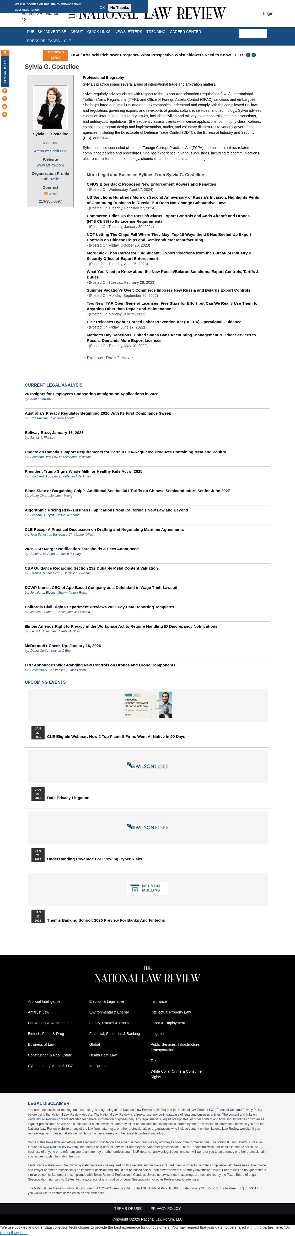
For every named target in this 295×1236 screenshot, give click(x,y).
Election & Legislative (106, 1002)
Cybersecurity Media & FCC (51, 1066)
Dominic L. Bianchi (76, 573)
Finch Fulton (77, 670)
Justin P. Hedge (71, 554)
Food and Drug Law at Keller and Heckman (60, 457)
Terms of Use (226, 1110)
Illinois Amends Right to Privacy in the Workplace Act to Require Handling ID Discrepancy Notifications (121, 626)
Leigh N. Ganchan (43, 631)
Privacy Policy (252, 1110)
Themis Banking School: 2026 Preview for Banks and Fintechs (106, 920)
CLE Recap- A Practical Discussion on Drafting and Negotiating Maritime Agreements (104, 529)
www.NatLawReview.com (45, 1119)
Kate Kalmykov (40, 399)
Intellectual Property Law (171, 1012)
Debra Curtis (39, 651)
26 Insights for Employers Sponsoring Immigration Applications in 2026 (92, 394)
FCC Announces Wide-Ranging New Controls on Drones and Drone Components (100, 665)
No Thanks (119, 7)
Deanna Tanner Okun (45, 573)
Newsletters (128, 32)
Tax (154, 1061)
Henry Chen (38, 496)
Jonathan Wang (61, 496)
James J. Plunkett (42, 437)
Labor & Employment (168, 1023)
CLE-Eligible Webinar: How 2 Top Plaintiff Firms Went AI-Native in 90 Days (116, 736)
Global (94, 1045)
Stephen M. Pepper (43, 554)
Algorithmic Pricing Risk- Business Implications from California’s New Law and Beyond (106, 510)
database (173, 1115)
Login (268, 13)
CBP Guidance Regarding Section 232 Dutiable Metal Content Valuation (91, 568)
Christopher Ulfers (81, 534)
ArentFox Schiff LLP (50, 151)
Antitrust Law (38, 1012)
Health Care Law (103, 1055)
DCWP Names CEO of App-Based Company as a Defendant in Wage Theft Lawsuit (101, 587)
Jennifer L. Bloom (42, 592)
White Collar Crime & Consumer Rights (177, 1074)
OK (102, 7)
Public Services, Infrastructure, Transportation (176, 1047)
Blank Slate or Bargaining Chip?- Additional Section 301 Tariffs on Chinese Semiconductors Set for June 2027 (127, 490)
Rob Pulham (39, 418)
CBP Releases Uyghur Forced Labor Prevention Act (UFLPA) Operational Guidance (164, 322)
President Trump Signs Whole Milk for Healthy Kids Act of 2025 (84, 471)
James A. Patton (41, 612)
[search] (253, 33)
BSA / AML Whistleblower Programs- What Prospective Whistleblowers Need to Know (177, 55)
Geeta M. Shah (69, 631)
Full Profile (50, 179)
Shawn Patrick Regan (73, 592)
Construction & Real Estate (50, 1055)
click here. (98, 1193)
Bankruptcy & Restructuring (50, 1023)
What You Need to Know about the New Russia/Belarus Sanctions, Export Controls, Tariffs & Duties (173, 274)
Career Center (185, 32)
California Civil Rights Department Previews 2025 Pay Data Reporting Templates (99, 607)
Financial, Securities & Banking (114, 1034)
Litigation (158, 1034)
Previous (248, 55)
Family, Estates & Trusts (109, 1023)
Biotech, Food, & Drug (46, 1034)
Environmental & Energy (109, 1012)
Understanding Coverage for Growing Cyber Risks (94, 859)
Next (254, 55)
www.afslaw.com (50, 165)
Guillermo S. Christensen (47, 670)
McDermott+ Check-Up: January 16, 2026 (63, 645)
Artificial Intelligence (44, 1002)
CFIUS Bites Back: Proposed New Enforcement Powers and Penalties (151, 184)
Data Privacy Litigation (68, 798)
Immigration (99, 1066)
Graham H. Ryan (42, 515)
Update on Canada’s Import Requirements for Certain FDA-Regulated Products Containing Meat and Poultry (125, 452)
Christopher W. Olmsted (73, 612)
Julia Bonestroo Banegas (47, 534)
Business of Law (41, 1045)
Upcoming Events (45, 682)
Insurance (159, 1002)
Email (53, 193)
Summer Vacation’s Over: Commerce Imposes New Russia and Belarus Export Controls (168, 290)
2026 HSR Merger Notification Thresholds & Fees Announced (82, 549)
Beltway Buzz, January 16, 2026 (54, 432)
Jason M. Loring (68, 515)
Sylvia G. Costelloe (50, 134)
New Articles (5, 71)
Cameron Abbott (62, 418)
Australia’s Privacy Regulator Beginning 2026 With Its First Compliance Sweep (98, 413)
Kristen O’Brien (61, 651)
